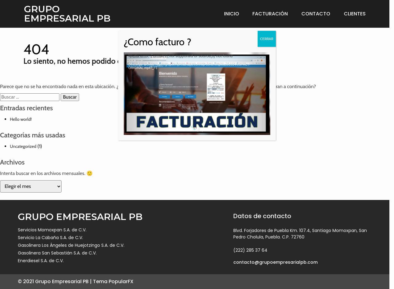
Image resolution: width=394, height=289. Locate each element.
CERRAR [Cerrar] (266, 38)
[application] (197, 93)
